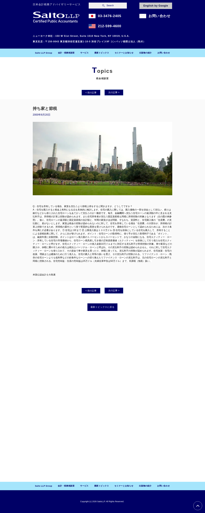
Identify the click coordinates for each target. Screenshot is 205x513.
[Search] (108, 6)
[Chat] (197, 505)
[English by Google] (155, 6)
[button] (66, 53)
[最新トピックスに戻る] (102, 307)
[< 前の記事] (91, 92)
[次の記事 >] (113, 92)
